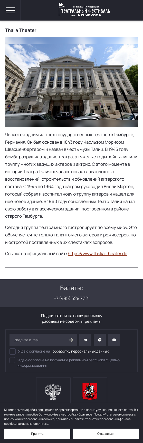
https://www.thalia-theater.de (97, 253)
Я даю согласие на (59, 351)
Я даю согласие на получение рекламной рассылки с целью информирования (64, 362)
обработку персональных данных (81, 351)
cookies (43, 410)
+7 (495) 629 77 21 (72, 298)
